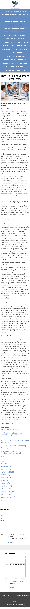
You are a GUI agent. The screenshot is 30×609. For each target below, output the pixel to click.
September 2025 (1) (8, 472)
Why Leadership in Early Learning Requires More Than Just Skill (12, 452)
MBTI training (9, 70)
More (2, 457)
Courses (6, 35)
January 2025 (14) (7, 492)
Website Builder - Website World (15, 604)
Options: (2, 534)
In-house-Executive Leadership (15, 21)
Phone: (2, 518)
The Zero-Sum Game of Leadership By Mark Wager (14, 447)
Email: (1, 515)
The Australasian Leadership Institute (15, 11)
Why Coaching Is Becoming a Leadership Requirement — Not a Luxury (13, 435)
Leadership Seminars (15, 25)
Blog (7, 67)
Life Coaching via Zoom (15, 53)
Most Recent (5, 463)
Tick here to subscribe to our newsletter (17, 579)
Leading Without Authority (15, 18)
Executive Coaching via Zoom (15, 56)
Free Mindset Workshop (19, 35)
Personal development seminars (15, 28)
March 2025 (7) (6, 486)
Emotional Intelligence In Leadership (15, 14)
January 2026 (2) (7, 466)
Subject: (2, 520)
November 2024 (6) (8, 497)
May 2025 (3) (5, 480)
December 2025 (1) (8, 469)
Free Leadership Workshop (15, 39)
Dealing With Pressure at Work (11, 429)
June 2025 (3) (6, 478)
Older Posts (5, 500)
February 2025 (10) (7, 489)
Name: (2, 513)
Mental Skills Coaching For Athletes (15, 49)
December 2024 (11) (8, 495)
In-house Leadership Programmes (15, 60)
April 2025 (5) (5, 483)
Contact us (21, 70)
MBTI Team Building (17, 67)
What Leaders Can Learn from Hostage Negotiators (15, 441)
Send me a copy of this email (17, 538)
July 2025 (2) (5, 475)
